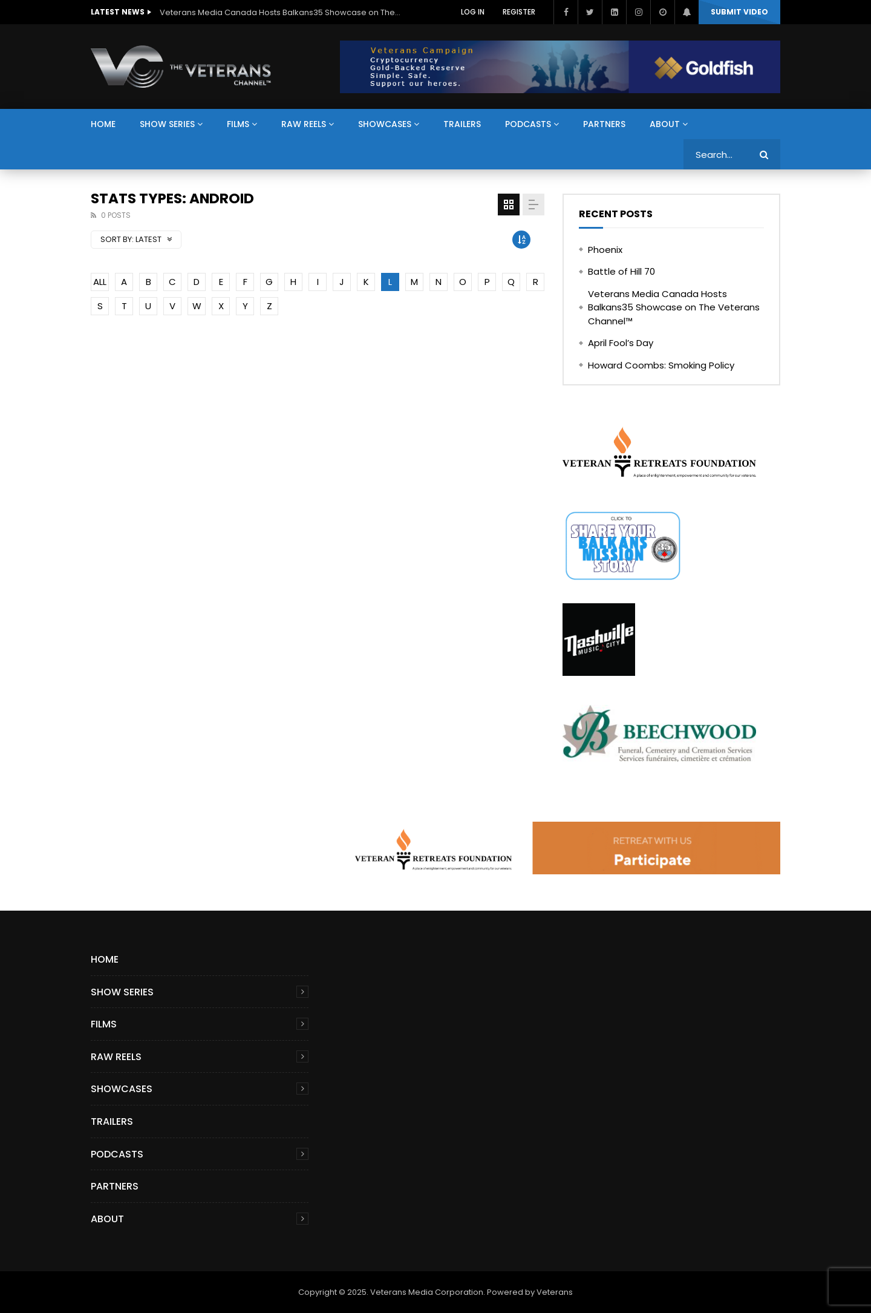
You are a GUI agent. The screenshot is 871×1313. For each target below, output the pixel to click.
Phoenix (605, 249)
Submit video (739, 12)
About (665, 124)
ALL (99, 281)
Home (103, 124)
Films (238, 124)
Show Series (167, 124)
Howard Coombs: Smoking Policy (661, 365)
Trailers (462, 124)
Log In (472, 12)
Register (519, 12)
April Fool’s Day (620, 342)
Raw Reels (303, 124)
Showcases (384, 124)
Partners (604, 124)
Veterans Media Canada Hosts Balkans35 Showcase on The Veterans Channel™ (281, 12)
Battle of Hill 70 (621, 271)
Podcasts (528, 124)
